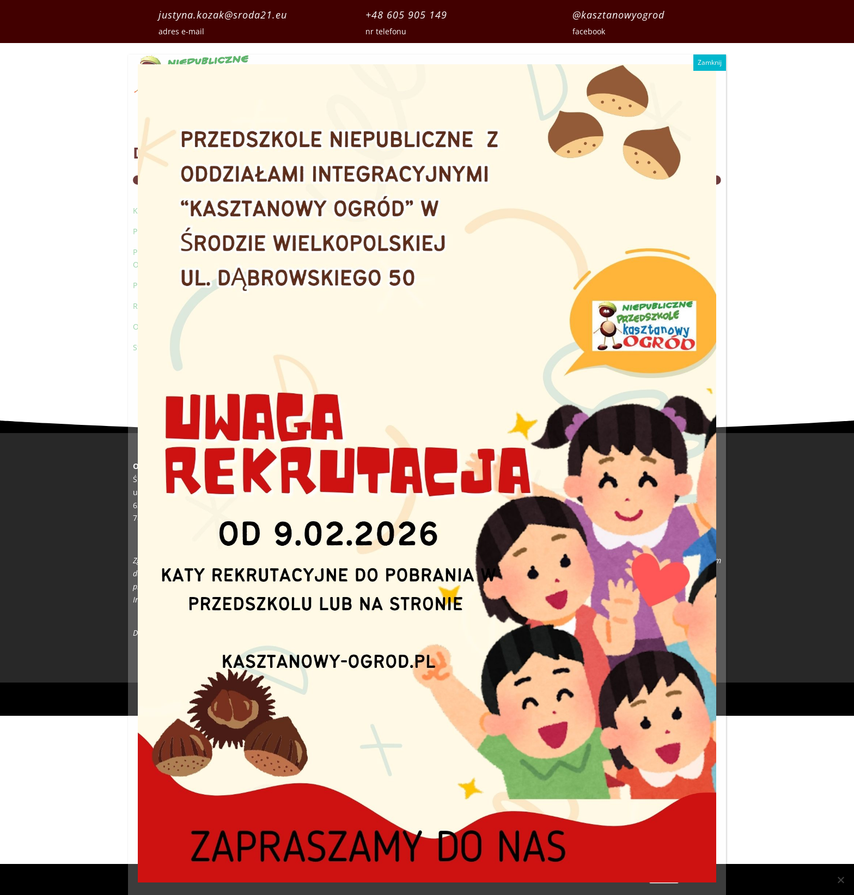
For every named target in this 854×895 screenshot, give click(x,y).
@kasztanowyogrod (618, 14)
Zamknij (710, 62)
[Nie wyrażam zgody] (840, 879)
